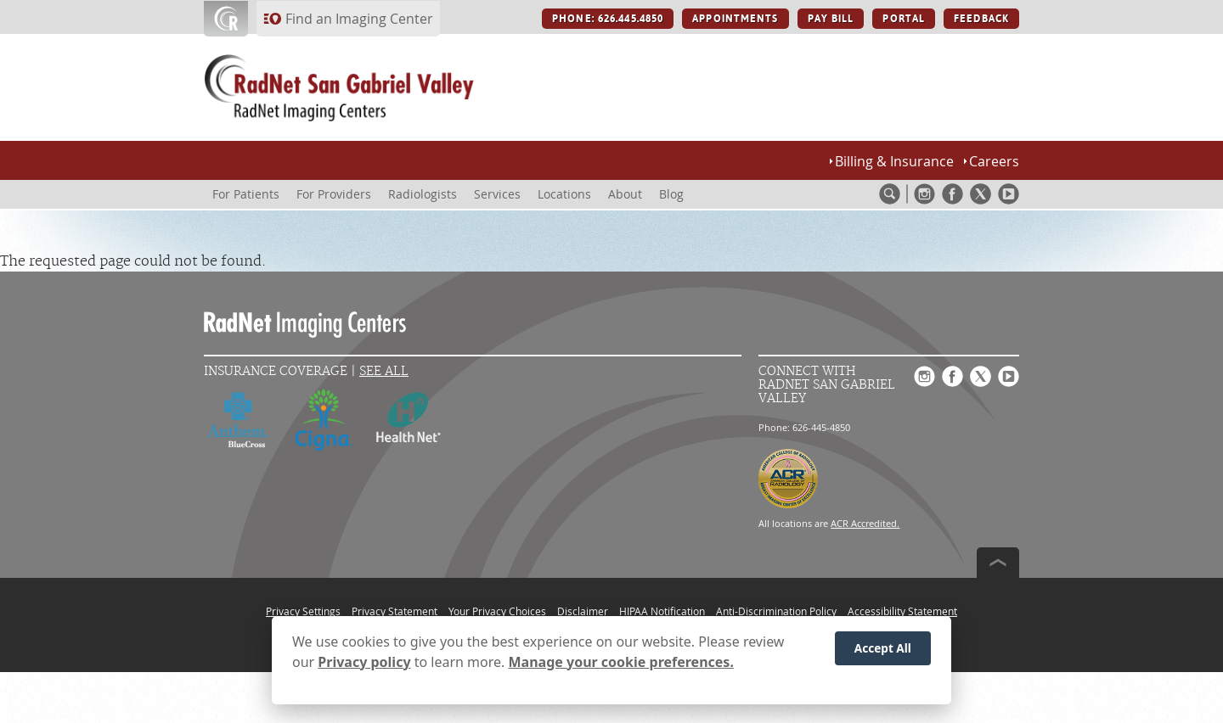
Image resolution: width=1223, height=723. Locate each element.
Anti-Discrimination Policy (776, 611)
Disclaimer (582, 611)
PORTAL (903, 19)
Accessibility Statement (902, 611)
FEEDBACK (981, 19)
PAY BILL (831, 19)
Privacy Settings (303, 611)
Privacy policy (364, 664)
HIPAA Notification (662, 611)
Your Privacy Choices (497, 611)
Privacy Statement (394, 611)
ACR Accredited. (865, 523)
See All (384, 371)
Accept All (882, 651)
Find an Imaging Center (359, 18)
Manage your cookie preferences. (621, 664)
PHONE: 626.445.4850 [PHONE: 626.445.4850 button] (607, 19)
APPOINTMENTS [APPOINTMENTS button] (735, 19)
